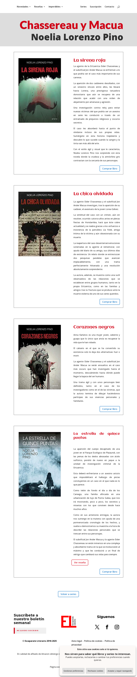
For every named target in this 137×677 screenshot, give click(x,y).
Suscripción (95, 7)
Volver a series (68, 594)
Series (83, 7)
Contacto (109, 7)
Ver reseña (80, 562)
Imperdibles (54, 7)
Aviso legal (76, 641)
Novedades (22, 7)
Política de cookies (93, 641)
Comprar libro (109, 168)
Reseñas (38, 7)
